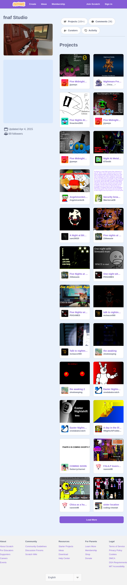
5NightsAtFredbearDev (112, 431)
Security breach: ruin (112, 197)
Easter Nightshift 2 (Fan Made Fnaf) (112, 389)
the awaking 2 (77, 389)
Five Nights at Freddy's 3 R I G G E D (79, 274)
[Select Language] (63, 577)
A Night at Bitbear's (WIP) (79, 235)
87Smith (107, 161)
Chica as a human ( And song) (79, 504)
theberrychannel (77, 469)
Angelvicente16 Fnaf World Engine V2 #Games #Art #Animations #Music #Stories (79, 197)
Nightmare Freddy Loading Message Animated (112, 81)
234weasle (108, 238)
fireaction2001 (76, 123)
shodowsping (109, 354)
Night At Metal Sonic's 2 (112, 158)
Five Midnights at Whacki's (79, 158)
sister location (111, 504)
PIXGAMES (108, 277)
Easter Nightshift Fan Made (79, 427)
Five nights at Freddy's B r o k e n (112, 235)
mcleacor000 (109, 315)
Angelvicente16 (77, 200)
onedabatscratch (111, 392)
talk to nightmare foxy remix (112, 312)
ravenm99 (108, 469)
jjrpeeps (73, 85)
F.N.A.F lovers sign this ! (112, 466)
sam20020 (74, 238)
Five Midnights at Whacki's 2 (112, 120)
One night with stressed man (112, 274)
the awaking (110, 350)
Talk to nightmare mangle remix (79, 350)
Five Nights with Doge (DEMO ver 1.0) (79, 312)
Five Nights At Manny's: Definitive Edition (79, 120)
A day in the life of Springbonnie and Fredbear (112, 427)
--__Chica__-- (109, 85)
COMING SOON (78, 466)
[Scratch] (19, 4)
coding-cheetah (110, 508)
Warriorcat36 (109, 200)
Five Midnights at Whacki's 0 (79, 81)
